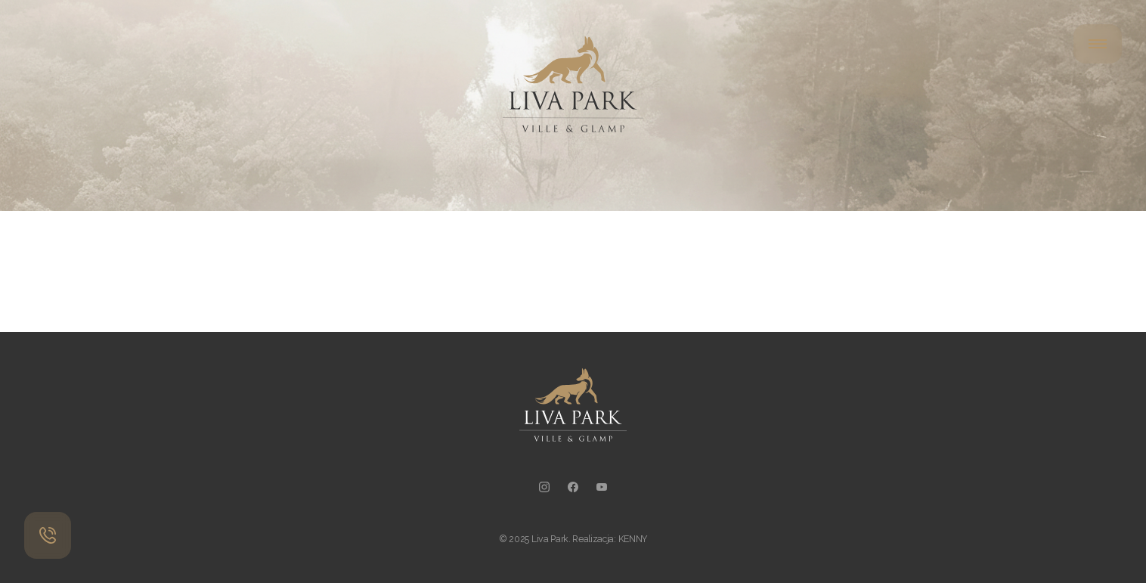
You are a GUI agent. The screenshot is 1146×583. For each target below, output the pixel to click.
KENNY (632, 538)
